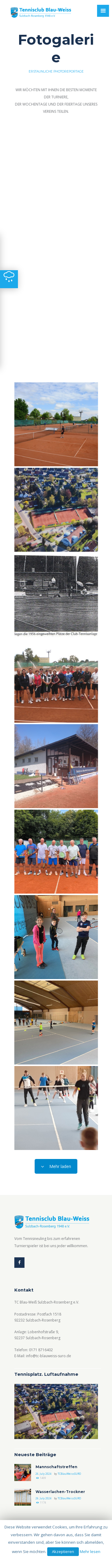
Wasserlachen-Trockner (60, 1491)
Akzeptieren (63, 1551)
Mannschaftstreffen (56, 1467)
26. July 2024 (43, 1474)
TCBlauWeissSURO (69, 1474)
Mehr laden (56, 1166)
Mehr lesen (90, 1551)
